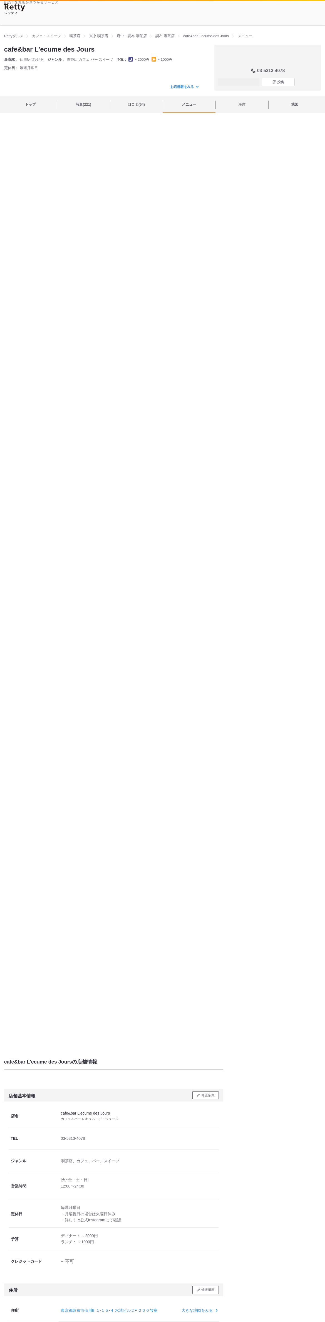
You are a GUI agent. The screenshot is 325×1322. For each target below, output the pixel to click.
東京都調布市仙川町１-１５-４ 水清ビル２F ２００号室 (109, 1310)
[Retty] (14, 7)
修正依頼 (208, 1095)
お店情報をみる (184, 86)
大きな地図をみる (199, 1310)
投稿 (280, 82)
